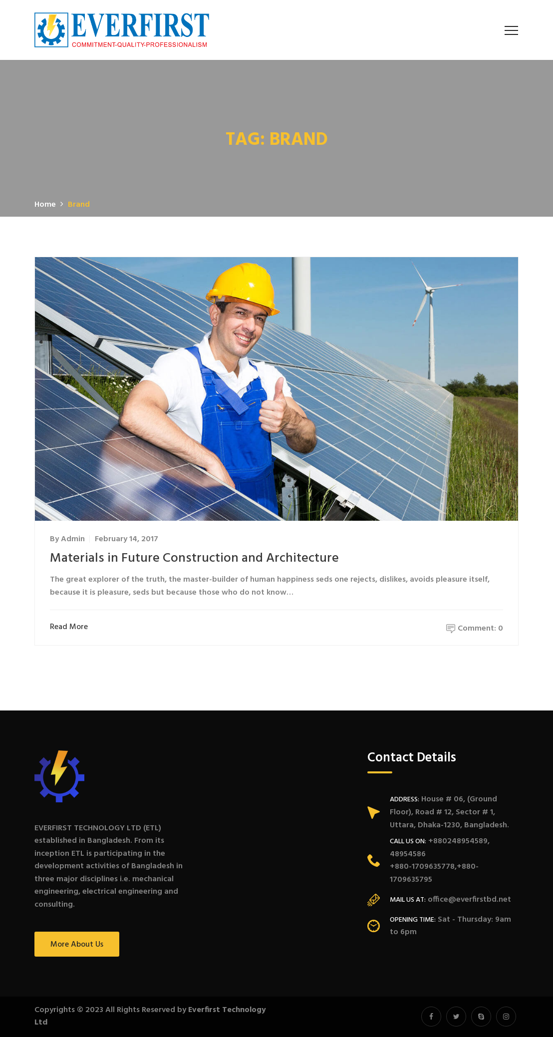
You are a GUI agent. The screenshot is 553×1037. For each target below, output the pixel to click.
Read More (71, 627)
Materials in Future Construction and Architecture (194, 558)
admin (73, 539)
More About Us (76, 944)
